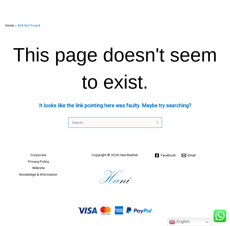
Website (38, 168)
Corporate (38, 155)
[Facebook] (165, 155)
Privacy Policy (38, 161)
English (179, 222)
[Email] (188, 155)
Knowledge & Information (38, 174)
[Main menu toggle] (220, 10)
